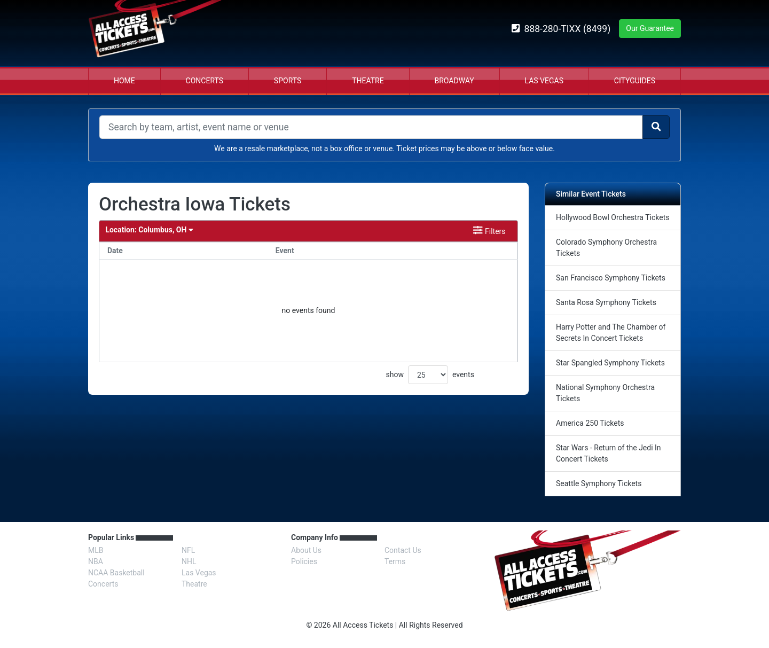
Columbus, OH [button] (149, 230)
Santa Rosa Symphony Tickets (606, 302)
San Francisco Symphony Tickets (610, 278)
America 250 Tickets (590, 423)
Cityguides (634, 80)
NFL (188, 550)
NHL (189, 561)
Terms (394, 561)
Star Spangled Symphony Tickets (610, 362)
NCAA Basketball (116, 572)
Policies (304, 561)
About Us (306, 550)
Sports (287, 80)
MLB (96, 550)
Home (124, 80)
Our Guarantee (650, 28)
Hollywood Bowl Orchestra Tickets (612, 217)
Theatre (368, 80)
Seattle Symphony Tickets (598, 483)
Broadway (454, 80)
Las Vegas (544, 80)
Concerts (204, 80)
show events (430, 374)
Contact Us (402, 550)
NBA (95, 561)
